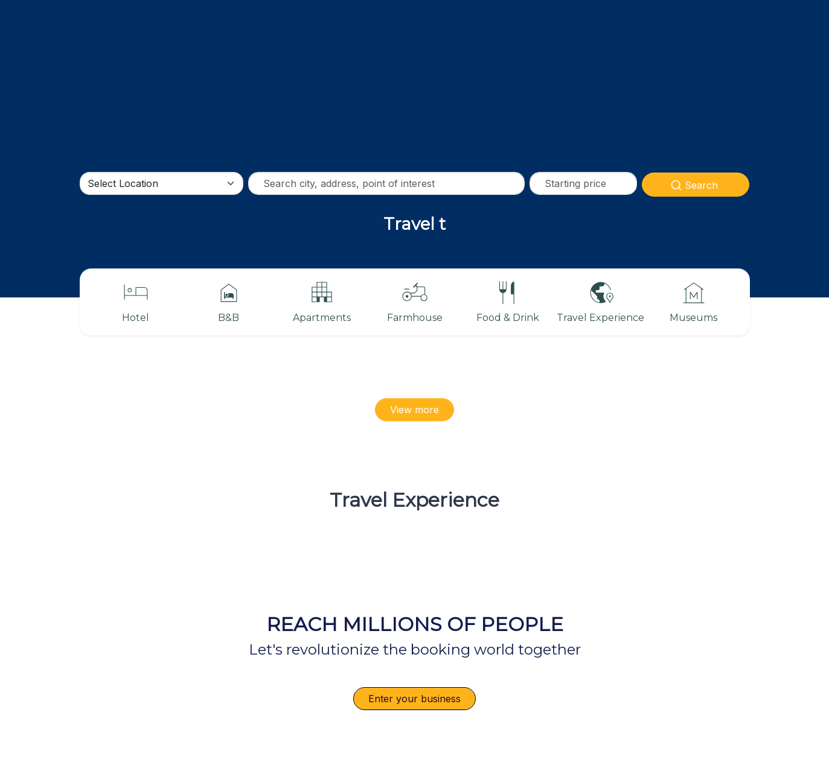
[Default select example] (162, 183)
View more (414, 410)
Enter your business (414, 699)
